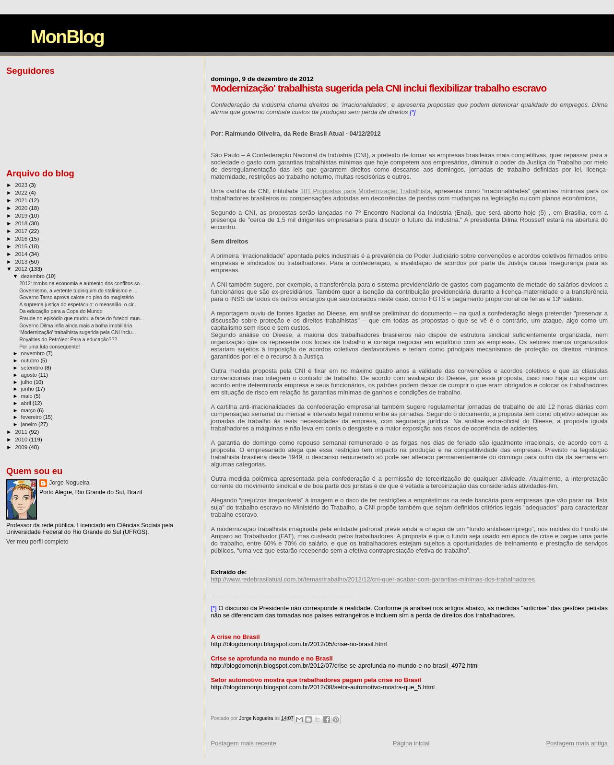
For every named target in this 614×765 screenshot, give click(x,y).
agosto (30, 375)
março (29, 410)
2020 (22, 208)
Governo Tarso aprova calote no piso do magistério (76, 297)
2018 (22, 223)
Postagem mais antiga (577, 743)
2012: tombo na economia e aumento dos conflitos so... (81, 283)
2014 (22, 254)
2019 (22, 215)
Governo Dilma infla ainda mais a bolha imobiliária (75, 325)
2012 (22, 269)
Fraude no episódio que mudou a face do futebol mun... (81, 318)
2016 (22, 238)
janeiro (30, 424)
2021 (22, 200)
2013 (22, 261)
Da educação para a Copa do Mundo (61, 311)
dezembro (34, 276)
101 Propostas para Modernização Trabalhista (365, 191)
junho (28, 389)
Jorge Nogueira (69, 482)
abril (27, 403)
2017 (22, 231)
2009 (22, 447)
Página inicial (411, 743)
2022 (22, 192)
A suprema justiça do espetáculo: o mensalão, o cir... (78, 304)
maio (27, 396)
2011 (22, 432)
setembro (33, 368)
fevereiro (32, 417)
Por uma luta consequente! (49, 346)
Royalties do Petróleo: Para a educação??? (68, 339)
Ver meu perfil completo (37, 541)
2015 (22, 246)
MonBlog (67, 36)
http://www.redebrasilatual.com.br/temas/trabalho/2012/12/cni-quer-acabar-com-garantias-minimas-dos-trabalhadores (373, 579)
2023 (22, 185)
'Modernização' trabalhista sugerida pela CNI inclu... (77, 332)
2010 (22, 439)
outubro (31, 360)
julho (27, 382)
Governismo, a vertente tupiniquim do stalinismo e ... (78, 290)
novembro (34, 353)
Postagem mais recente (243, 743)
